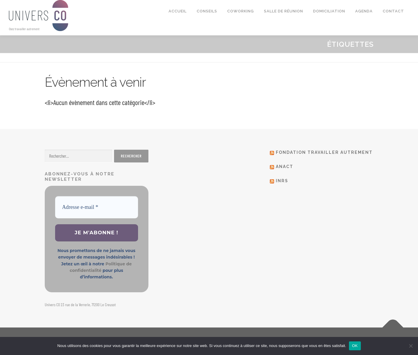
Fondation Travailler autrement (324, 152)
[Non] (411, 346)
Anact (284, 166)
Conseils (207, 11)
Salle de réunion (283, 11)
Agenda (364, 11)
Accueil (178, 11)
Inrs (282, 180)
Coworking (240, 11)
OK (355, 345)
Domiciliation (329, 11)
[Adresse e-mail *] (96, 207)
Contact (393, 11)
